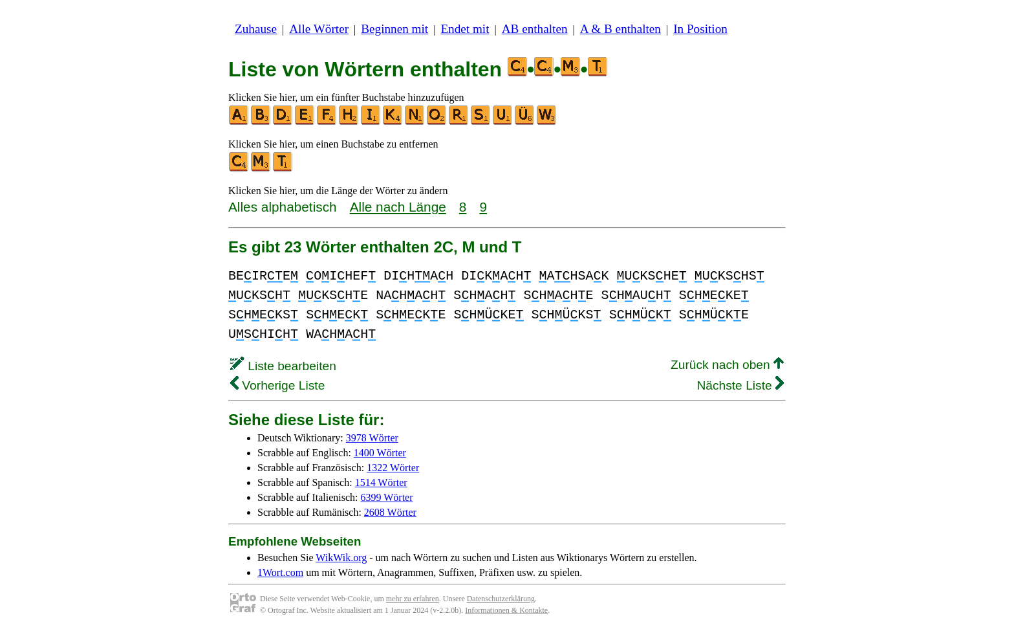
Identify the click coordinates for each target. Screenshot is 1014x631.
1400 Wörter (380, 452)
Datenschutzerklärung (501, 598)
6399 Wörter (387, 497)
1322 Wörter (393, 467)
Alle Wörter (319, 29)
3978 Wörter (372, 437)
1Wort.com (280, 572)
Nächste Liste (740, 385)
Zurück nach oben (727, 364)
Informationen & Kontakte (506, 610)
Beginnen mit (394, 29)
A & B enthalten (620, 29)
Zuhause (256, 29)
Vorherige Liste (277, 385)
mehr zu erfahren (412, 598)
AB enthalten (535, 29)
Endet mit (464, 29)
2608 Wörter (390, 512)
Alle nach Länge (398, 206)
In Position (700, 29)
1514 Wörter (381, 482)
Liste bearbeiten (283, 366)
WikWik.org (341, 557)
